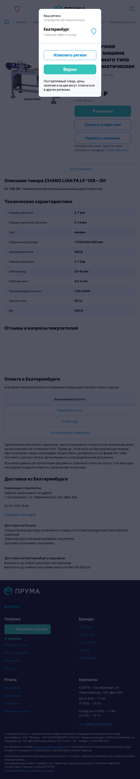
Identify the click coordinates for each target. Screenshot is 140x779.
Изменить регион (70, 55)
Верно (70, 69)
